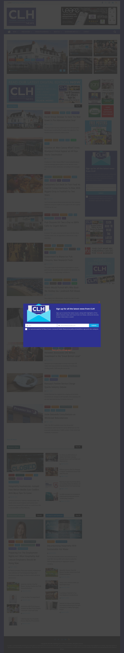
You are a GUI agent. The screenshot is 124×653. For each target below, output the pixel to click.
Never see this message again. (62, 350)
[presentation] (33, 339)
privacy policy (70, 329)
